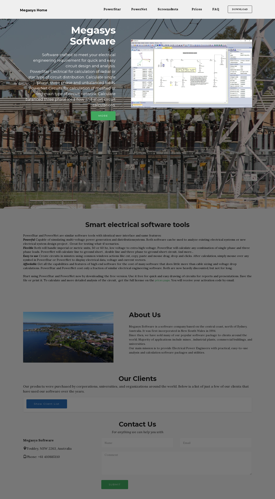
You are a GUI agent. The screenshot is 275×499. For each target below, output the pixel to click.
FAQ (215, 9)
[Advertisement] (137, 153)
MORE (103, 115)
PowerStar (112, 9)
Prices (197, 9)
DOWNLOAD (240, 9)
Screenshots (168, 9)
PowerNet (139, 9)
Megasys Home (33, 10)
